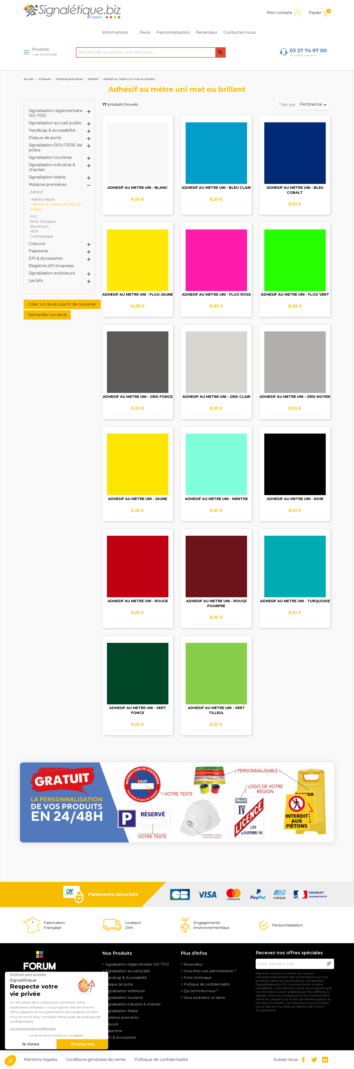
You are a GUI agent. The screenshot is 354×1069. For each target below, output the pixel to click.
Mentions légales (41, 1059)
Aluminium (39, 226)
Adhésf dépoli (43, 199)
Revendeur (207, 32)
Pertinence (314, 105)
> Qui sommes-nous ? (199, 991)
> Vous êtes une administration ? (208, 971)
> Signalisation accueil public (126, 971)
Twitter (314, 1060)
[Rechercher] (151, 52)
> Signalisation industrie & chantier (131, 1004)
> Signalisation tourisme (122, 997)
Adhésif (36, 192)
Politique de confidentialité (161, 1059)
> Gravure (110, 1024)
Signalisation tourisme (50, 157)
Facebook (303, 1060)
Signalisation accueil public (55, 123)
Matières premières (47, 184)
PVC (34, 216)
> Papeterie (112, 1031)
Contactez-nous (239, 32)
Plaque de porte (45, 137)
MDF (34, 231)
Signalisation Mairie (47, 177)
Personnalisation (173, 32)
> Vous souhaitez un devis (203, 997)
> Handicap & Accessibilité (124, 977)
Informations (117, 32)
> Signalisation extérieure (123, 991)
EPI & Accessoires (45, 258)
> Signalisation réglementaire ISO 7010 (135, 964)
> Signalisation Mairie (120, 1011)
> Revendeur (192, 964)
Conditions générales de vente (96, 1059)
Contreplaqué (41, 236)
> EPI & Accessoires (119, 1037)
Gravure (37, 243)
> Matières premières (120, 1017)
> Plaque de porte (117, 984)
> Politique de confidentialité (205, 984)
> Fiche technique (196, 977)
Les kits (36, 280)
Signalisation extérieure (52, 273)
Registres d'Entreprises (51, 265)
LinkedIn (325, 1060)
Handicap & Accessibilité (52, 130)
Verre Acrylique (43, 221)
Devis (144, 32)
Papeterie (38, 251)
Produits (44, 51)
